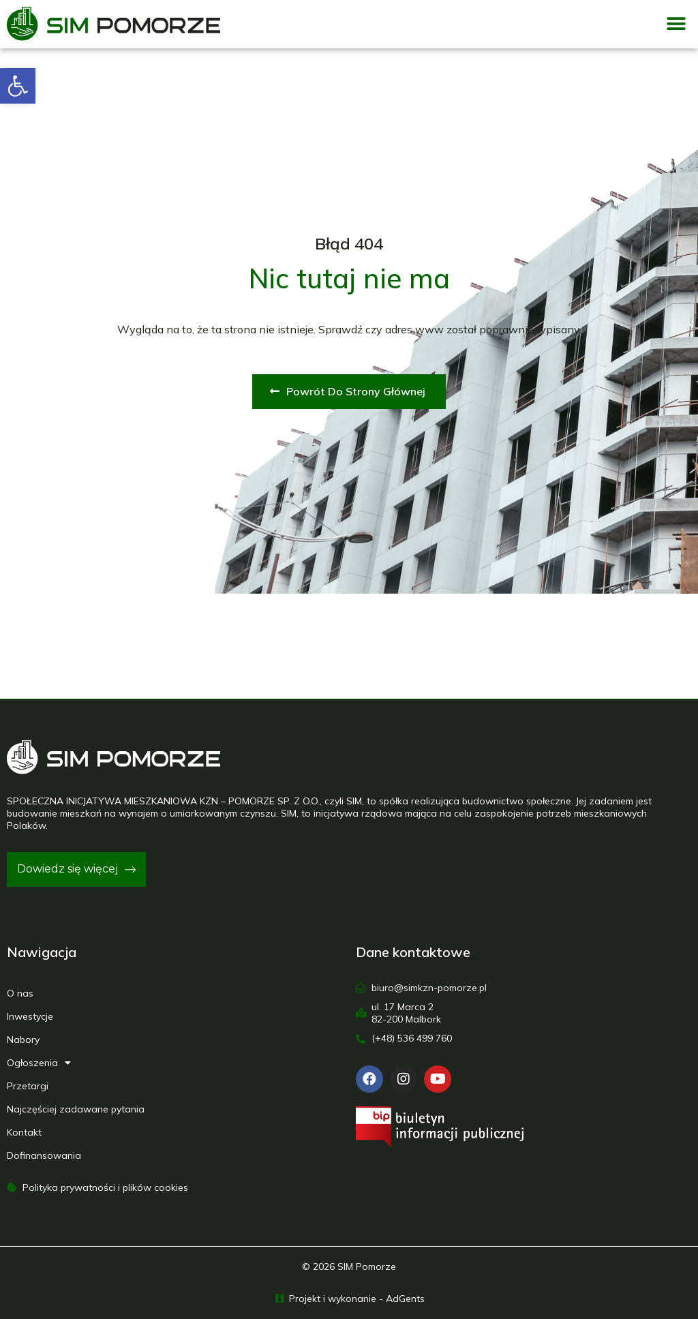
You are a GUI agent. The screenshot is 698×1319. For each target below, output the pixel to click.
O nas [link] (20, 993)
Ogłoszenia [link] (39, 1062)
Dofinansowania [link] (44, 1155)
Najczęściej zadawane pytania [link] (76, 1109)
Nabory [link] (23, 1039)
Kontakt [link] (24, 1132)
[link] (17, 86)
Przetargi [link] (27, 1086)
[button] (676, 24)
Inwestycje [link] (30, 1016)
